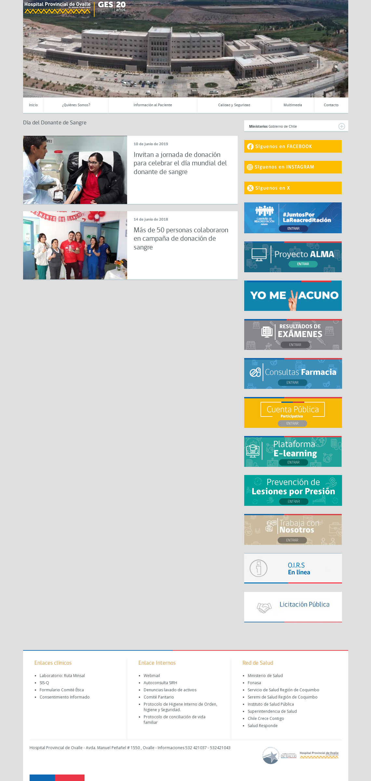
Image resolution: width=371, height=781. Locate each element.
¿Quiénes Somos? (76, 105)
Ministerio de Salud (265, 675)
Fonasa (254, 682)
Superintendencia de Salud (272, 711)
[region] (185, 53)
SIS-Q (44, 682)
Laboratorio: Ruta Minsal (62, 675)
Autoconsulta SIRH (160, 682)
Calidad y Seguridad (234, 105)
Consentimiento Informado (65, 697)
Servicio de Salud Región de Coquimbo (283, 690)
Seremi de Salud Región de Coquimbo (283, 697)
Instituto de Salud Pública (271, 704)
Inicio (33, 105)
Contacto (331, 105)
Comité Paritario (159, 697)
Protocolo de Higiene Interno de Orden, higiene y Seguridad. (180, 706)
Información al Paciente (153, 105)
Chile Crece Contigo (266, 718)
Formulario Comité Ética (62, 690)
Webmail (152, 675)
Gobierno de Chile (297, 126)
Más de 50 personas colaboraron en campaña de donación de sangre (181, 239)
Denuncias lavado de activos (170, 690)
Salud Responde (263, 725)
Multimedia (293, 105)
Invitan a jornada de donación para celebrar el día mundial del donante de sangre (180, 163)
